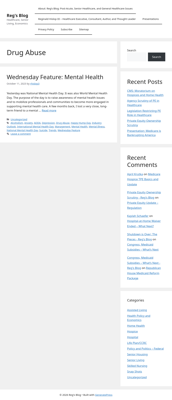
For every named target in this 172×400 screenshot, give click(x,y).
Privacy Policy (46, 29)
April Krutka (135, 174)
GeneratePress (103, 394)
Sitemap (84, 29)
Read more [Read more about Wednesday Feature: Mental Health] (49, 110)
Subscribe (66, 29)
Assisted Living (137, 310)
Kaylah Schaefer (137, 216)
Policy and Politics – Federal (145, 348)
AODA (37, 122)
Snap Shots (134, 371)
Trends (52, 130)
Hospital (132, 337)
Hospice (132, 331)
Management (62, 126)
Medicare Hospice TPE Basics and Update (143, 179)
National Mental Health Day (22, 130)
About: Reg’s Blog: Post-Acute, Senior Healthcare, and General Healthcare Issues (85, 8)
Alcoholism (17, 122)
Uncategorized (19, 119)
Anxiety (28, 122)
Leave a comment (21, 133)
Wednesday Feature (69, 130)
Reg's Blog (17, 15)
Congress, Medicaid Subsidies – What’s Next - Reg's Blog (143, 263)
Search (131, 50)
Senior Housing (137, 354)
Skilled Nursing (137, 366)
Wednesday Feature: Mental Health (55, 77)
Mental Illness (97, 126)
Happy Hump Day (81, 122)
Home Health (136, 326)
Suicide (43, 130)
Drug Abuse (63, 122)
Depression (48, 122)
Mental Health (79, 126)
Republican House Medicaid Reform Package (144, 273)
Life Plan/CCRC (137, 343)
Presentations (150, 19)
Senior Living (135, 360)
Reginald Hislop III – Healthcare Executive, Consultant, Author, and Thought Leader (87, 19)
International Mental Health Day (35, 126)
